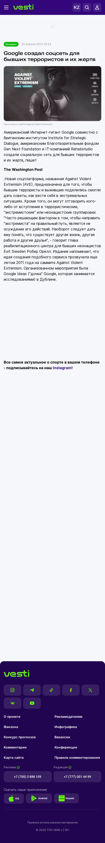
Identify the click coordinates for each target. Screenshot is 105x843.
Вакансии (62, 737)
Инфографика (65, 727)
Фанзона (11, 727)
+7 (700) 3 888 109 (27, 777)
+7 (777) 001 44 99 (77, 777)
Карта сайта (14, 757)
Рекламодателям (68, 716)
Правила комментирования (77, 757)
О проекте (12, 716)
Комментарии (15, 747)
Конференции (65, 747)
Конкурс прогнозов (20, 737)
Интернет (11, 44)
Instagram (62, 367)
